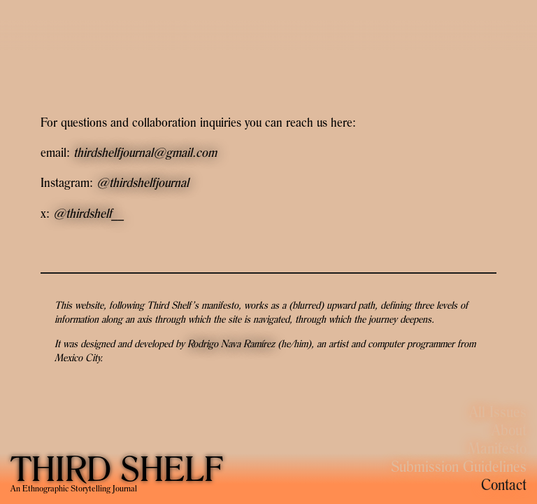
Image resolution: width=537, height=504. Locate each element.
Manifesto (497, 448)
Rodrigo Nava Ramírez (231, 343)
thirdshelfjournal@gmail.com (145, 152)
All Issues (498, 411)
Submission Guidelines (459, 466)
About (509, 430)
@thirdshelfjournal (142, 182)
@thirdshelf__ (88, 213)
